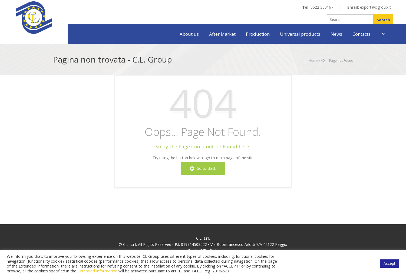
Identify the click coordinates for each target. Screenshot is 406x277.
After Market (222, 34)
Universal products (300, 34)
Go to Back (203, 168)
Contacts (361, 34)
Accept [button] (389, 263)
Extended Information (97, 270)
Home (313, 60)
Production (258, 34)
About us (189, 34)
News (336, 34)
